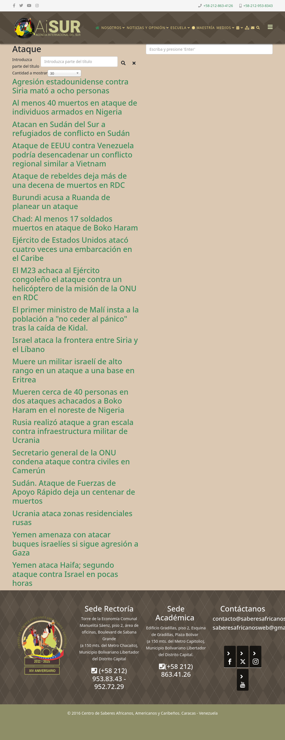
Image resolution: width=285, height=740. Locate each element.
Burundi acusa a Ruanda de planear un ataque (61, 201)
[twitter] (21, 5)
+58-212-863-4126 (218, 5)
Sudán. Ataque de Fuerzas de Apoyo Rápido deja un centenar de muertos (73, 492)
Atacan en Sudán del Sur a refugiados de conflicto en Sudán (71, 128)
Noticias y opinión (146, 27)
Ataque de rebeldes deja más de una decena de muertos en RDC (69, 180)
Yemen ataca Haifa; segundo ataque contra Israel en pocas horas (65, 574)
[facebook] (14, 5)
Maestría (203, 27)
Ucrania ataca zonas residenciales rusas (72, 517)
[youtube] (29, 5)
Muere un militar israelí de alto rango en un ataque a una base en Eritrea (73, 370)
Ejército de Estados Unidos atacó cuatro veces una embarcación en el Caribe (72, 249)
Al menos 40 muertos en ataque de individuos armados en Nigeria (74, 107)
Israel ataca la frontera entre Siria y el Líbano (75, 344)
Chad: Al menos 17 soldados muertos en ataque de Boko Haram (75, 223)
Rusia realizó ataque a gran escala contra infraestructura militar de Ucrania (73, 431)
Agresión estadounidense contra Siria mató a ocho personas (70, 86)
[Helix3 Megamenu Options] (269, 25)
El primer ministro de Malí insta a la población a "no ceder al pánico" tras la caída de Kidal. (75, 318)
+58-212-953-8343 (258, 5)
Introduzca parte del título (26, 63)
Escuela (178, 27)
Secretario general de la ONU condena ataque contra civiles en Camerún (71, 461)
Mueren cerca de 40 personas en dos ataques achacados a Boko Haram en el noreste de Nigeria (70, 401)
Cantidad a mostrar (30, 73)
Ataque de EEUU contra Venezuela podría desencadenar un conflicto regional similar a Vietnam (73, 154)
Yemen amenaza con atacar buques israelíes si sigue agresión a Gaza (75, 543)
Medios (224, 27)
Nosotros (111, 27)
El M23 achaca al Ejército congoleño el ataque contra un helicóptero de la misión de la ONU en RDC (74, 283)
